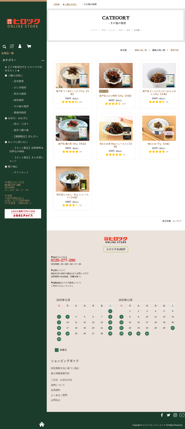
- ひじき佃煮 (17, 87)
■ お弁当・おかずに (16, 118)
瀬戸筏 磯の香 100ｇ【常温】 (72, 144)
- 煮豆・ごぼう (19, 124)
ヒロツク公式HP (115, 249)
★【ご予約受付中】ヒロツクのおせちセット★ (23, 69)
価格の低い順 (139, 50)
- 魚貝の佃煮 (17, 94)
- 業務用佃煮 (17, 112)
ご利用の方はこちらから (62, 286)
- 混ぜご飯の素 (19, 130)
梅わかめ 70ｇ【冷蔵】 (160, 144)
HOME (57, 4)
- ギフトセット (19, 172)
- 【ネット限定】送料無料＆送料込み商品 (26, 150)
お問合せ (55, 400)
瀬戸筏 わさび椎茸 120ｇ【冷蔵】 (115, 96)
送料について (58, 385)
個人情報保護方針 (60, 373)
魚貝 (120, 30)
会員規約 (55, 390)
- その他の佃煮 (19, 106)
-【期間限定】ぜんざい (23, 136)
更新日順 (174, 50)
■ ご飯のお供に (14, 75)
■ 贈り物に (11, 167)
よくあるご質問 (59, 395)
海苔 (128, 30)
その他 (136, 30)
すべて (95, 30)
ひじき (112, 30)
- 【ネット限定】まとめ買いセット (26, 159)
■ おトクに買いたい (16, 142)
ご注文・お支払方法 (61, 379)
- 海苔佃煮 (16, 100)
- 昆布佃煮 (16, 81)
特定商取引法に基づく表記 (65, 368)
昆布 (103, 30)
